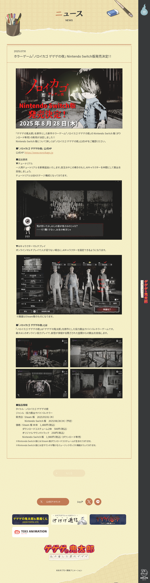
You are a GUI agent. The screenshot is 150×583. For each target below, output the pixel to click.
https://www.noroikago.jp (39, 154)
